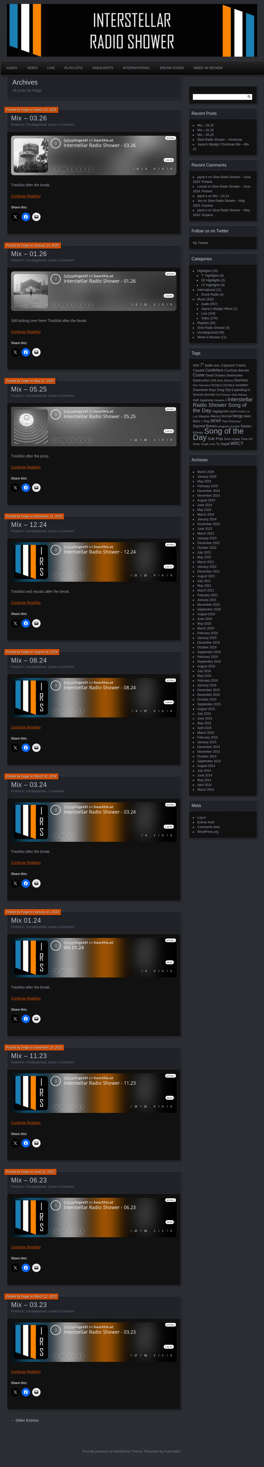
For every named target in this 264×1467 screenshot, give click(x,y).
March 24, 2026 (45, 110)
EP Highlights (210, 280)
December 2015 (208, 690)
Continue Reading (26, 196)
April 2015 (204, 728)
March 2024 (205, 514)
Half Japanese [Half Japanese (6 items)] (203, 400)
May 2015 (204, 723)
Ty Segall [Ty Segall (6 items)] (222, 444)
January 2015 (207, 742)
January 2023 (207, 538)
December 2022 (208, 543)
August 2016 (206, 666)
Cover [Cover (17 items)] (199, 375)
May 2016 (204, 676)
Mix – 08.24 (29, 660)
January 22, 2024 (47, 912)
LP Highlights (210, 285)
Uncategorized (36, 124)
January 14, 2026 (47, 245)
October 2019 (207, 647)
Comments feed (208, 827)
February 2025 (207, 486)
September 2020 (209, 609)
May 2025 (204, 481)
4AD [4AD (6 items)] (196, 365)
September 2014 (209, 761)
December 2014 (208, 747)
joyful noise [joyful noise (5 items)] (237, 411)
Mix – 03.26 (29, 118)
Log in (201, 817)
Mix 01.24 (26, 920)
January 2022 (207, 567)
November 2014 (208, 752)
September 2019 (209, 652)
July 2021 (204, 581)
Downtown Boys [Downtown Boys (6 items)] (204, 390)
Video (32, 68)
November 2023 (208, 524)
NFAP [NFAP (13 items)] (216, 421)
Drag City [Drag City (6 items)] (224, 390)
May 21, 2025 (44, 381)
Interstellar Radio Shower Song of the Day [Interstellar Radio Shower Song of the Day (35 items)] (223, 405)
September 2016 (209, 661)
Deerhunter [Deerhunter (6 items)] (235, 375)
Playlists (73, 68)
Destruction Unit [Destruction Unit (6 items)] (204, 380)
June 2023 (204, 529)
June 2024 (204, 505)
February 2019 (207, 657)
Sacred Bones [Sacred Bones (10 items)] (205, 426)
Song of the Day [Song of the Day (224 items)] (218, 434)
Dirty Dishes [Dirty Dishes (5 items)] (225, 380)
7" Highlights (210, 275)
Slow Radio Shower (211, 328)
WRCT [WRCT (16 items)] (236, 443)
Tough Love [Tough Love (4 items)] (208, 444)
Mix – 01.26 (29, 253)
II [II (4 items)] (226, 400)
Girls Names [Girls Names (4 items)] (239, 394)
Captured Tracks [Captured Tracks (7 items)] (233, 365)
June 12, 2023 (45, 1172)
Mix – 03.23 (29, 1304)
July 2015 (204, 714)
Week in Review (208, 68)
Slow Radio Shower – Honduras (219, 139)
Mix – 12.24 (29, 524)
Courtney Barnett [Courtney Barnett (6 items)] (236, 370)
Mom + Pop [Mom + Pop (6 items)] (201, 421)
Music (201, 299)
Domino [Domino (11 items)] (241, 380)
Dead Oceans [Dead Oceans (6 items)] (216, 375)
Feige (25, 110)
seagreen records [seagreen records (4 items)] (228, 426)
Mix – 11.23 (29, 1055)
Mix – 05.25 (29, 389)
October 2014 (207, 756)
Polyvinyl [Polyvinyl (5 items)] (234, 421)
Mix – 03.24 (29, 784)
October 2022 (207, 548)
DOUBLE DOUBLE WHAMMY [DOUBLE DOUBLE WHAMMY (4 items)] (229, 385)
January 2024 (207, 519)
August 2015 (206, 709)
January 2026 (207, 476)
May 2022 (204, 557)
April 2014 (204, 785)
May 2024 (204, 510)
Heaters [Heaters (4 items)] (219, 400)
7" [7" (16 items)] (202, 365)
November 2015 (208, 695)
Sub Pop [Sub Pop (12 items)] (215, 438)
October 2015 (207, 699)
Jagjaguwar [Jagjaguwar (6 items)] (220, 411)
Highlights (102, 68)
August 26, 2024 (46, 652)
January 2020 (207, 638)
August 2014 (206, 766)
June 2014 (204, 775)
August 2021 (206, 576)
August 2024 (206, 500)
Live (51, 68)
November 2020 (208, 605)
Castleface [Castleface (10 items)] (214, 370)
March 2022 (205, 562)
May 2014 (204, 780)
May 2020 (204, 623)
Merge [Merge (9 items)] (238, 416)
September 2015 (209, 704)
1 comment (56, 791)
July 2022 (204, 552)
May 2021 (204, 586)
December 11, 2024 (48, 516)
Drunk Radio (172, 68)
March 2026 (205, 472)
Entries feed (205, 822)
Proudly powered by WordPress (106, 1451)
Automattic (172, 1451)
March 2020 (205, 628)
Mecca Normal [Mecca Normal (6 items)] (221, 416)
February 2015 (207, 737)
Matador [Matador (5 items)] (204, 416)
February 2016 (207, 680)
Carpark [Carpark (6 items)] (198, 370)
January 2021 (207, 600)
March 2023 (205, 533)
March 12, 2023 (45, 1296)
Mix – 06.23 (29, 1180)
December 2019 (208, 642)
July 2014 (204, 770)
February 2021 (207, 595)
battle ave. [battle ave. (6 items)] (212, 365)
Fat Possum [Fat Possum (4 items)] (223, 394)
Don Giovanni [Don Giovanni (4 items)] (201, 385)
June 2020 (204, 619)
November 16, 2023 (48, 1047)
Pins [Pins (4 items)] (225, 421)
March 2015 (205, 733)
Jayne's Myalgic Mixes (217, 309)
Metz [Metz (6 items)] (247, 416)
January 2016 (207, 685)
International (136, 68)
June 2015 (204, 718)
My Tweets (200, 243)
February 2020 (207, 633)
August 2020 (206, 614)
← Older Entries (25, 1420)
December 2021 (208, 571)
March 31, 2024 (45, 776)
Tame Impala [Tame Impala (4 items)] (232, 439)
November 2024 (208, 495)
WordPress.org (207, 832)
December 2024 (208, 491)
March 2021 (205, 590)
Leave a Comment (61, 124)
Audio (11, 68)
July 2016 (204, 671)
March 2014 (205, 789)
